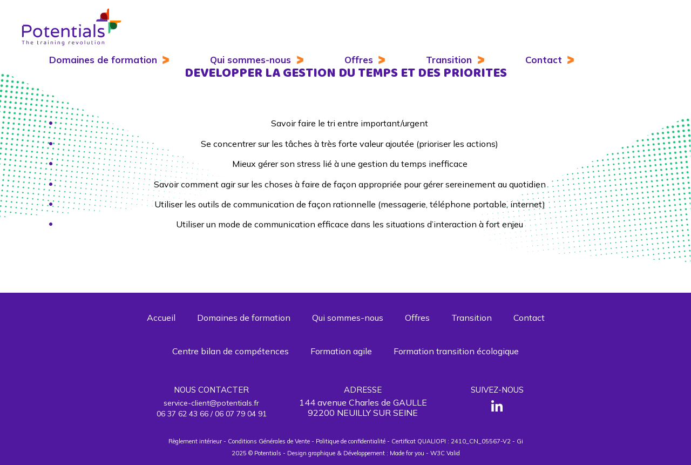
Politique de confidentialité (350, 441)
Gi (520, 441)
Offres (358, 59)
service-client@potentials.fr (211, 403)
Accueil (161, 317)
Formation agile (341, 351)
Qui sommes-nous (250, 59)
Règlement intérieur (195, 441)
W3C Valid (445, 453)
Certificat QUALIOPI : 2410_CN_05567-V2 (451, 441)
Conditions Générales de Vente (269, 441)
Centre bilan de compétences (230, 351)
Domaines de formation (103, 59)
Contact (543, 59)
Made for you (407, 453)
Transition (449, 59)
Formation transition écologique (456, 351)
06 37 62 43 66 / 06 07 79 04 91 (212, 414)
